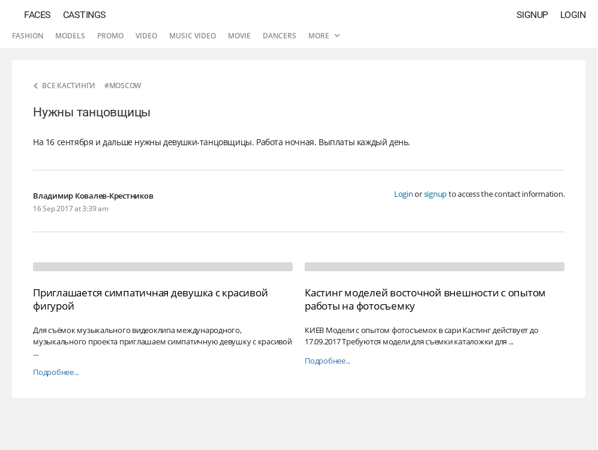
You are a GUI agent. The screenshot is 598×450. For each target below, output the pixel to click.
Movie (239, 36)
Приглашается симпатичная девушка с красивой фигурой (150, 299)
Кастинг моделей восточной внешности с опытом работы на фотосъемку (425, 299)
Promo (110, 36)
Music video (192, 36)
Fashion (27, 36)
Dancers (279, 36)
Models (70, 36)
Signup (532, 14)
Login (573, 14)
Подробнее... (56, 372)
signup (435, 193)
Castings (84, 14)
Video (146, 36)
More (323, 36)
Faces (37, 14)
